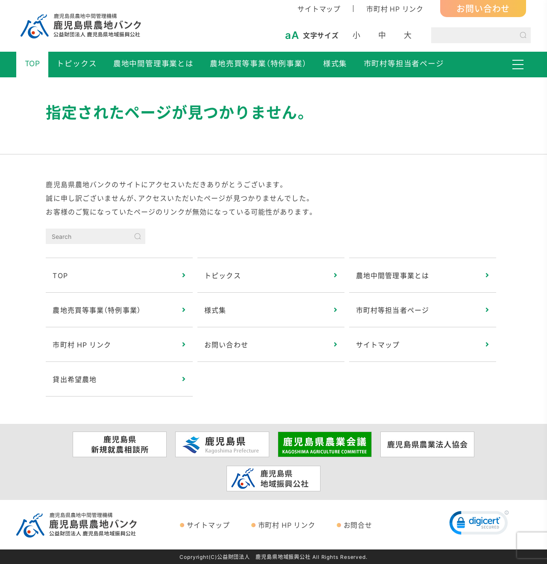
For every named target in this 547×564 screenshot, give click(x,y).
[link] (479, 524)
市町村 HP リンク (394, 8)
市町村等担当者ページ (404, 63)
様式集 (335, 63)
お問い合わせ (483, 8)
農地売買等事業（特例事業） (258, 63)
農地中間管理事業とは (153, 63)
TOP (32, 63)
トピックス (76, 63)
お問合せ (358, 524)
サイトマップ (319, 8)
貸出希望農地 (75, 379)
